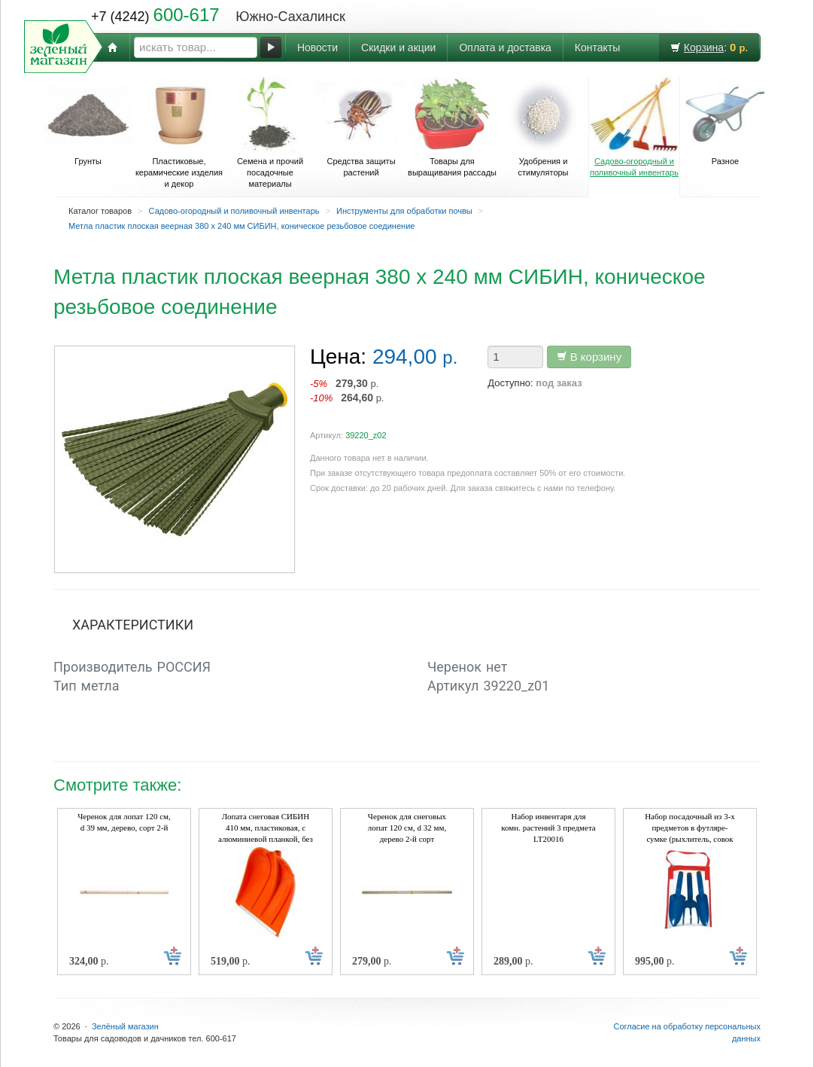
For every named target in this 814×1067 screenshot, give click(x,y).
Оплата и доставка (505, 47)
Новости (317, 47)
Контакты (597, 47)
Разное (725, 121)
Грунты (88, 121)
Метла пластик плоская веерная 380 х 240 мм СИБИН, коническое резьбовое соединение (241, 225)
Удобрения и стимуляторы (543, 127)
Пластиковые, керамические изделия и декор (179, 132)
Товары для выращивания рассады (452, 127)
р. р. (347, 390)
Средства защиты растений (361, 127)
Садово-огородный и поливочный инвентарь (634, 127)
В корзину (589, 356)
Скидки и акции (398, 47)
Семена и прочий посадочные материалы (270, 132)
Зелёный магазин (125, 1026)
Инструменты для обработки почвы (404, 210)
